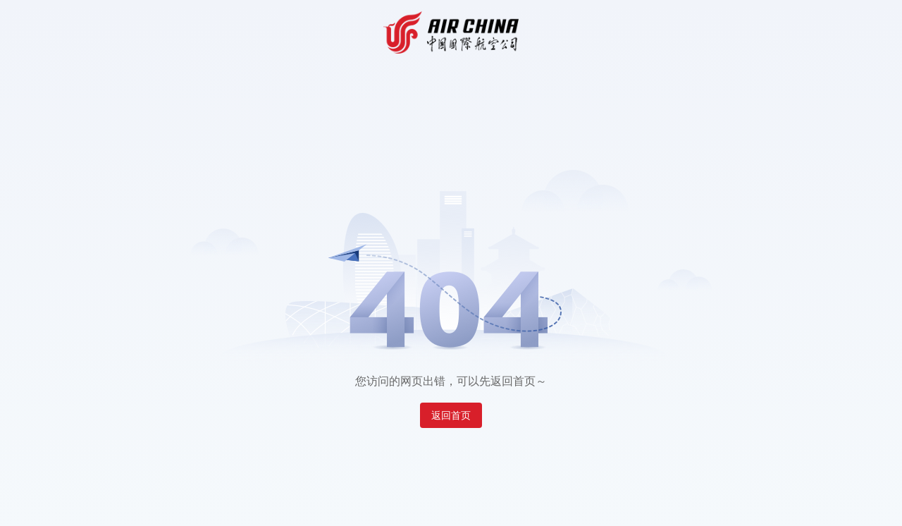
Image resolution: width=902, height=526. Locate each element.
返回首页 (451, 415)
